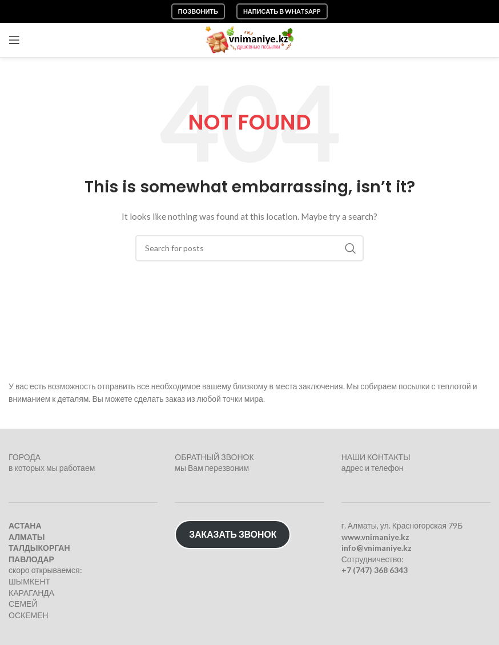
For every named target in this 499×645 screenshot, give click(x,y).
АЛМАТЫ (27, 537)
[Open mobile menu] (14, 40)
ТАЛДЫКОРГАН (39, 548)
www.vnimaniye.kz (375, 537)
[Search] (249, 248)
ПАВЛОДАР (31, 559)
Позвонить (198, 11)
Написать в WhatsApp (282, 11)
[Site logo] (250, 39)
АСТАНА (25, 525)
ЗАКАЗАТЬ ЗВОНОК (232, 534)
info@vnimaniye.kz (376, 548)
